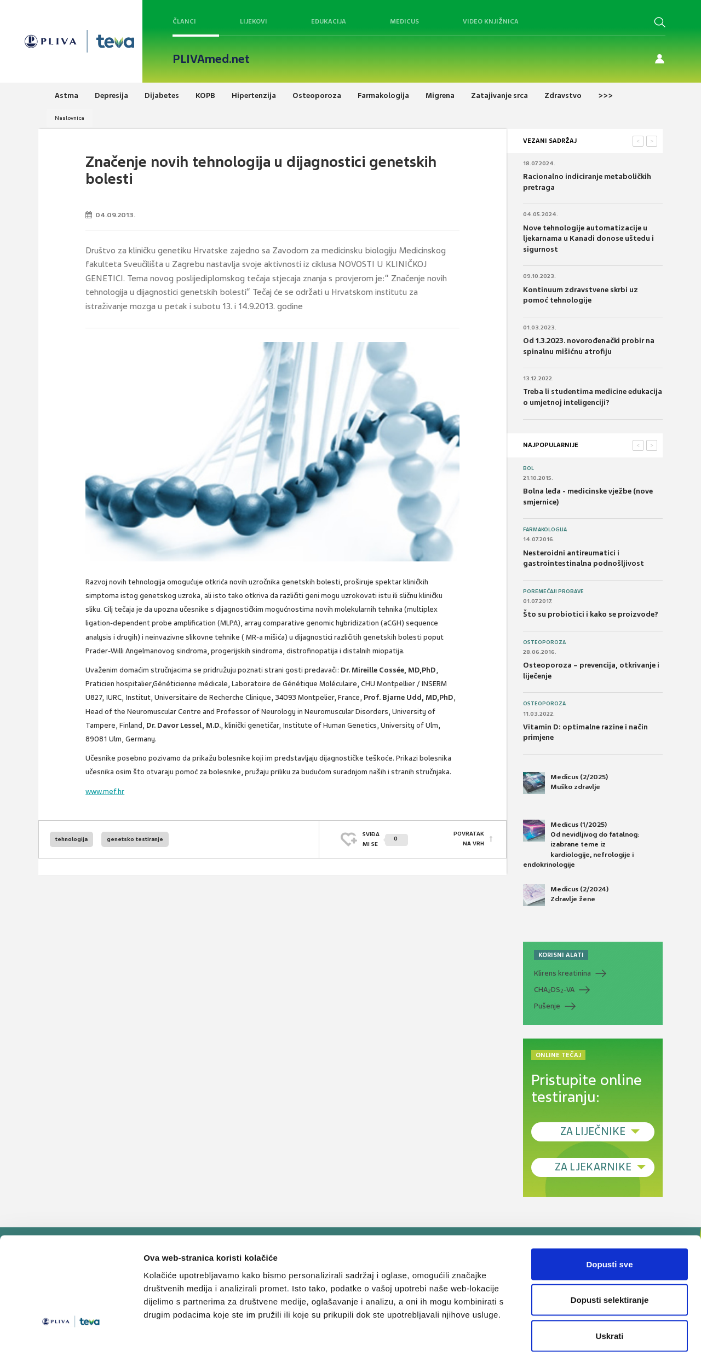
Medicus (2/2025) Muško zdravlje (565, 783)
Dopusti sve (609, 1213)
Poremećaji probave (553, 591)
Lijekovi (253, 21)
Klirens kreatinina (562, 973)
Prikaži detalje (567, 1335)
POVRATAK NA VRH (468, 839)
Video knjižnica (491, 21)
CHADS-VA (554, 990)
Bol (528, 468)
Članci (184, 21)
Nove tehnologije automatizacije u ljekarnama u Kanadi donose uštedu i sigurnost (588, 238)
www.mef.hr (104, 791)
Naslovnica (69, 117)
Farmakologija (545, 529)
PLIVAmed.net (211, 59)
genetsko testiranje (135, 839)
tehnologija (71, 839)
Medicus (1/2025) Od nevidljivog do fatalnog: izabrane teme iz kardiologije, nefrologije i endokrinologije (581, 844)
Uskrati (610, 1285)
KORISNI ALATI (561, 955)
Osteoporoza (544, 642)
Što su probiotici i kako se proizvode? (590, 614)
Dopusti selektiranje (610, 1249)
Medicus (404, 21)
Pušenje (547, 1006)
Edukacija (328, 21)
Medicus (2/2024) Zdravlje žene (565, 895)
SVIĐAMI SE (385, 839)
